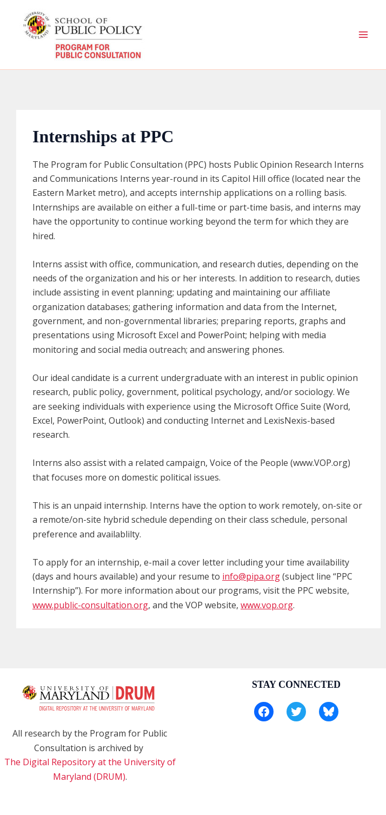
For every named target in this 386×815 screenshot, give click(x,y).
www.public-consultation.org (90, 605)
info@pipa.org (251, 576)
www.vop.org (267, 605)
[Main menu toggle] (363, 35)
